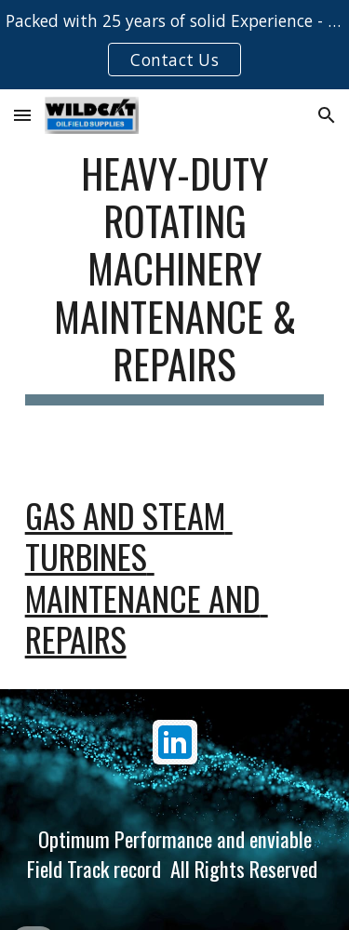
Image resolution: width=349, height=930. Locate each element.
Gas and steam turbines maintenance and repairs (146, 576)
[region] (174, 44)
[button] (22, 114)
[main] (175, 277)
